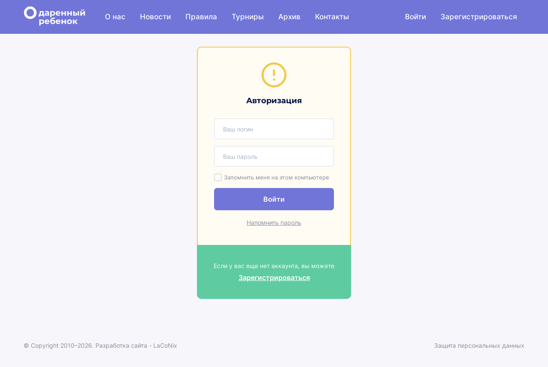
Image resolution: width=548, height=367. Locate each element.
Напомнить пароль (274, 222)
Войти (415, 16)
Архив (289, 16)
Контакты (332, 16)
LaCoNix (165, 345)
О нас (115, 16)
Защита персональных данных (479, 345)
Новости (155, 16)
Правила (201, 16)
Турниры (248, 16)
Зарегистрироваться (479, 16)
